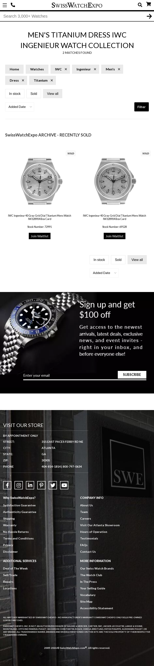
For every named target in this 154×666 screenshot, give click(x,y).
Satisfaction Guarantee (19, 505)
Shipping (9, 518)
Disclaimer (10, 551)
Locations (10, 588)
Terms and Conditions (18, 538)
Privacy (8, 545)
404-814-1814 (13, 5)
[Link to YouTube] (64, 485)
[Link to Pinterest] (41, 485)
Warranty (9, 525)
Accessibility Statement (96, 608)
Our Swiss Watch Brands (97, 568)
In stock (14, 93)
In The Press (88, 581)
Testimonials (89, 538)
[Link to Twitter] (53, 485)
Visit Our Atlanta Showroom (100, 525)
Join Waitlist (39, 236)
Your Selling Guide (92, 588)
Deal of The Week (15, 568)
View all (52, 93)
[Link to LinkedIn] (30, 485)
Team (84, 512)
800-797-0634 (72, 466)
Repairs (8, 581)
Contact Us (88, 551)
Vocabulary (87, 595)
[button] (19, 106)
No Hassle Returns (16, 531)
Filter (141, 107)
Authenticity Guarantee (19, 512)
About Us (86, 505)
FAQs (84, 545)
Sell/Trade (10, 575)
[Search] (77, 16)
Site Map (86, 601)
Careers (85, 518)
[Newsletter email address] (84, 376)
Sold (33, 93)
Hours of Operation (93, 531)
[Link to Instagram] (18, 485)
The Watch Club (91, 575)
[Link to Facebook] (7, 485)
